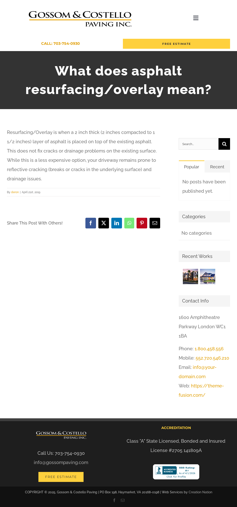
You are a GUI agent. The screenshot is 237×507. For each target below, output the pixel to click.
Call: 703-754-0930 (60, 43)
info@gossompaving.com (61, 462)
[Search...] (198, 144)
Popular (191, 166)
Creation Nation (200, 492)
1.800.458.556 (209, 348)
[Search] (224, 144)
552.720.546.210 (212, 358)
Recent (217, 166)
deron (15, 192)
